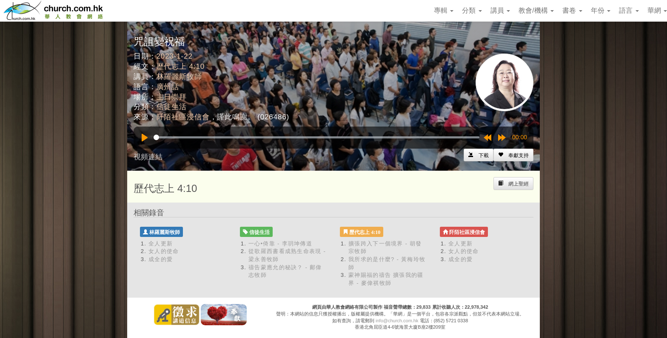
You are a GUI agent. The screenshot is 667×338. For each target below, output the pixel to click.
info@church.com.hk (397, 320)
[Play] (144, 137)
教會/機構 (536, 10)
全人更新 (160, 243)
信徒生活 (172, 107)
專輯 (443, 10)
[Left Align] (513, 155)
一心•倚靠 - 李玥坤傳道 (280, 243)
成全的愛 (160, 259)
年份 (600, 10)
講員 (500, 10)
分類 (472, 10)
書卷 (572, 10)
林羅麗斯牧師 (179, 77)
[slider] (316, 137)
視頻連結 (148, 157)
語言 (628, 10)
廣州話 (168, 87)
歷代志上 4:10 (181, 66)
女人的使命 (163, 251)
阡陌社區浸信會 (183, 117)
